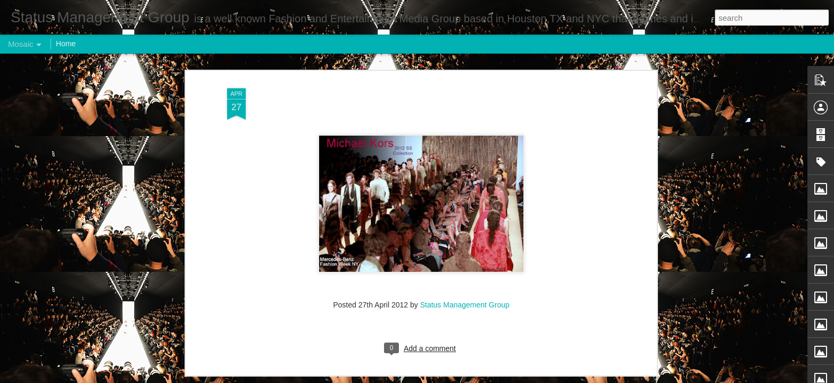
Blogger (450, 377)
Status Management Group (465, 257)
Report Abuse (481, 377)
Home (66, 43)
